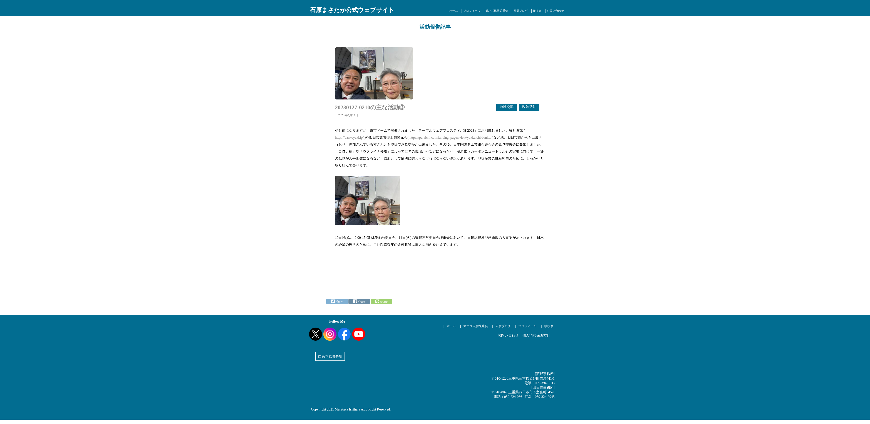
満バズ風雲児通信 (496, 10)
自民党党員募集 (330, 356)
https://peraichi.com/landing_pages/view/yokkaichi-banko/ (450, 137)
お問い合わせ (555, 10)
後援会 (537, 10)
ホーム (453, 10)
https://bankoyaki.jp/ (349, 137)
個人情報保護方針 (536, 335)
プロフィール (471, 10)
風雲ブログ (521, 10)
